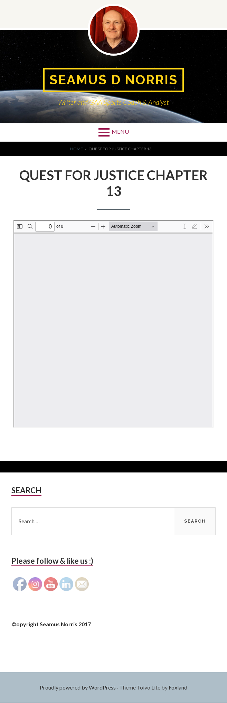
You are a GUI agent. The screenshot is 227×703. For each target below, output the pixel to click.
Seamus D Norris (113, 80)
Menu (120, 132)
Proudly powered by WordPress (78, 687)
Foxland (178, 687)
